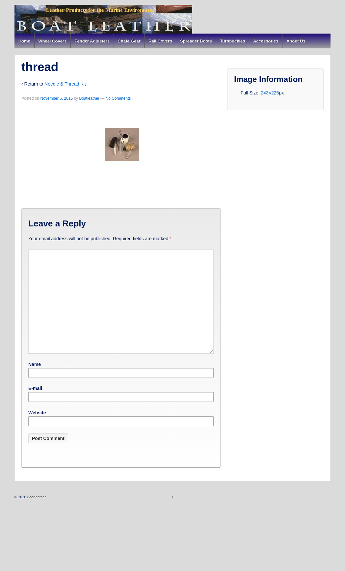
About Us (295, 41)
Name (34, 364)
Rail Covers (160, 41)
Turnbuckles (232, 41)
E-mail (35, 388)
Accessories (266, 41)
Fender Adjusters (92, 41)
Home (24, 41)
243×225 (270, 92)
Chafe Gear (129, 41)
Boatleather (89, 98)
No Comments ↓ (120, 98)
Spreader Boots (196, 41)
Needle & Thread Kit (65, 84)
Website (37, 412)
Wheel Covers (52, 41)
